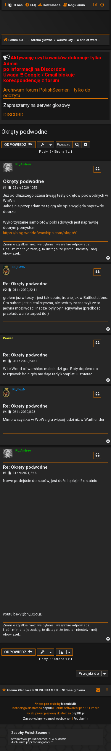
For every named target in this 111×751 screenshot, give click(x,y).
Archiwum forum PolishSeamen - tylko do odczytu (46, 92)
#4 (5, 411)
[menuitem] (15, 5)
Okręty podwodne (24, 131)
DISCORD (13, 115)
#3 (5, 361)
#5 (5, 473)
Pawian (8, 338)
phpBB (47, 708)
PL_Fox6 (18, 267)
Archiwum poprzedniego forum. (32, 742)
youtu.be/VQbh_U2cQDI (23, 614)
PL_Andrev (23, 164)
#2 (5, 289)
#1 (5, 187)
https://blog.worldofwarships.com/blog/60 (40, 233)
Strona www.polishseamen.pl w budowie (38, 739)
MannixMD (68, 704)
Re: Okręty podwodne (25, 283)
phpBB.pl (78, 713)
